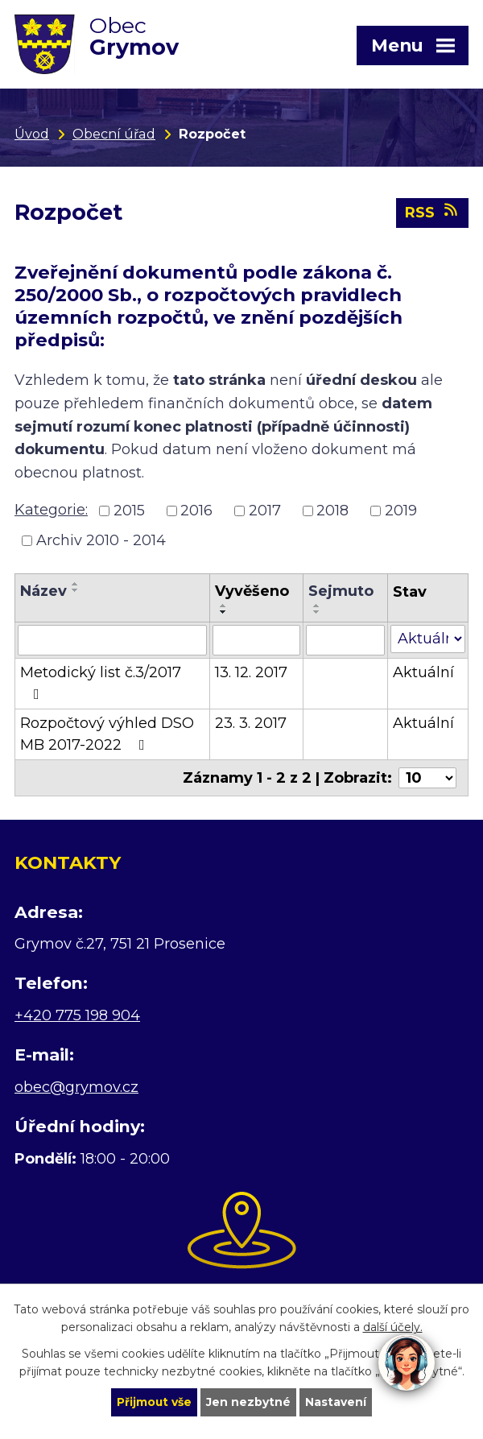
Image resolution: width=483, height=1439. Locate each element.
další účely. (393, 1327)
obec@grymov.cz (76, 1088)
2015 (129, 511)
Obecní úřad (113, 134)
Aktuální (423, 673)
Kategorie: (51, 511)
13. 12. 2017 (251, 673)
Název (43, 592)
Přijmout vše (154, 1402)
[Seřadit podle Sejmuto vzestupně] (317, 606)
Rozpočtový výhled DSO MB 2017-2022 (107, 735)
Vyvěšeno (252, 592)
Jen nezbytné (249, 1402)
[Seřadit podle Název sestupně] (76, 591)
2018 (332, 511)
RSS (432, 213)
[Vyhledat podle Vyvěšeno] (256, 641)
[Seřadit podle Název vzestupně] (76, 584)
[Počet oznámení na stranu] (427, 778)
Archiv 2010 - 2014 (101, 541)
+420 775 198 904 (77, 1016)
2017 (265, 511)
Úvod (31, 134)
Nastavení (336, 1402)
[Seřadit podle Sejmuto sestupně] (317, 613)
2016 (196, 511)
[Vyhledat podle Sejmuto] (345, 641)
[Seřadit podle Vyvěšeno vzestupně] (224, 606)
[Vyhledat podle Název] (112, 641)
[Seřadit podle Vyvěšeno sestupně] (224, 613)
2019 (401, 511)
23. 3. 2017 (251, 724)
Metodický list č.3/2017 (100, 683)
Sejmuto (341, 592)
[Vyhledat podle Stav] (427, 640)
